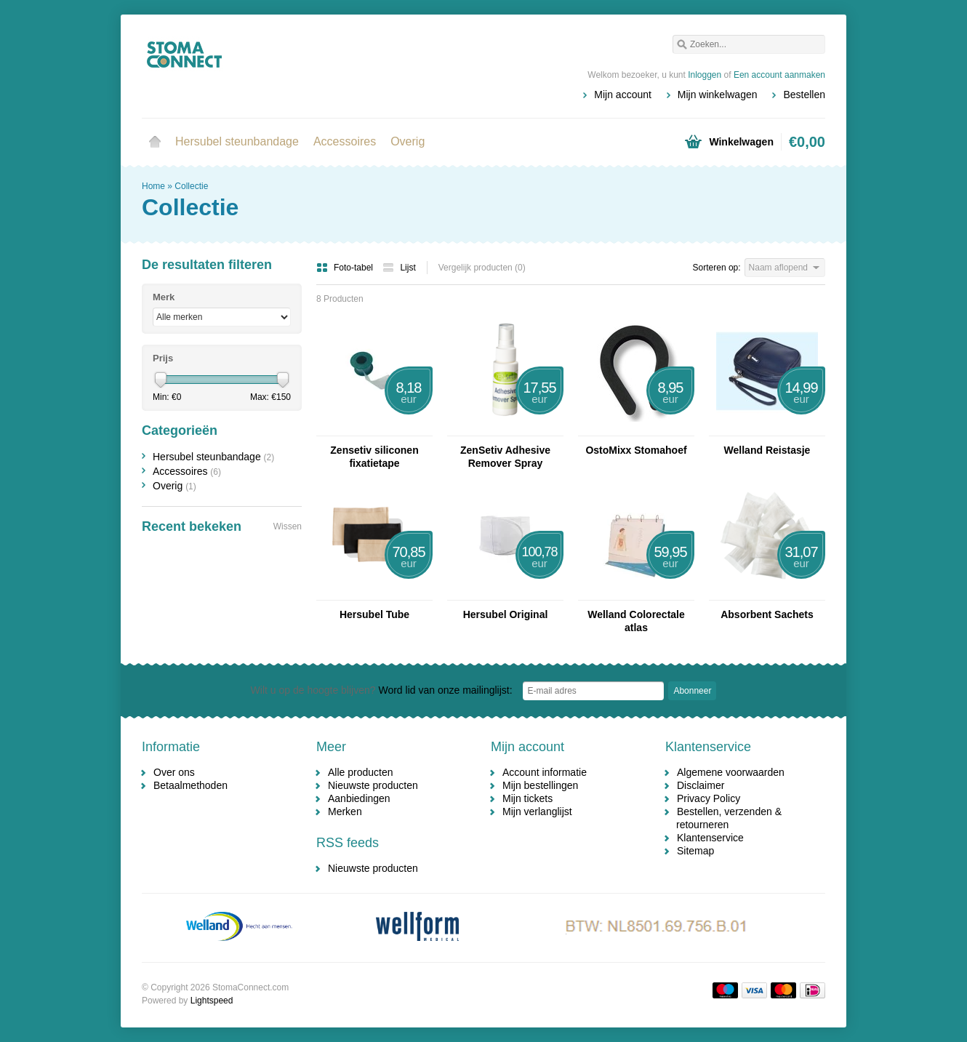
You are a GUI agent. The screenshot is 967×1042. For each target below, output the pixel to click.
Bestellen (804, 94)
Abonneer (692, 691)
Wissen (287, 526)
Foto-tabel (345, 267)
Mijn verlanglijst (537, 811)
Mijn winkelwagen (718, 94)
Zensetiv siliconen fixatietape (374, 456)
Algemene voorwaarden (731, 772)
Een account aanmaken (779, 75)
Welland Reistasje (767, 450)
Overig (407, 141)
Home (155, 141)
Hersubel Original (505, 614)
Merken (345, 811)
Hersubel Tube (374, 614)
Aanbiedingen (359, 798)
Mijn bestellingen (540, 785)
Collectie (191, 186)
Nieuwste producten (373, 785)
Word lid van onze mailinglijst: (382, 690)
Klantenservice (710, 837)
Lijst (398, 267)
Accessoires (344, 141)
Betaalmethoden (190, 785)
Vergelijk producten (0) (482, 267)
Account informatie (544, 772)
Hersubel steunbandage (237, 141)
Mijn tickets (527, 798)
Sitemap (695, 851)
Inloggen (704, 75)
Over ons (174, 772)
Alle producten (360, 772)
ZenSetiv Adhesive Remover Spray (505, 456)
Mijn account (622, 94)
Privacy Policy (708, 798)
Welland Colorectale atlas (636, 621)
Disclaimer (700, 785)
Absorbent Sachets (767, 614)
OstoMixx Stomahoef (635, 450)
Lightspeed (211, 1000)
